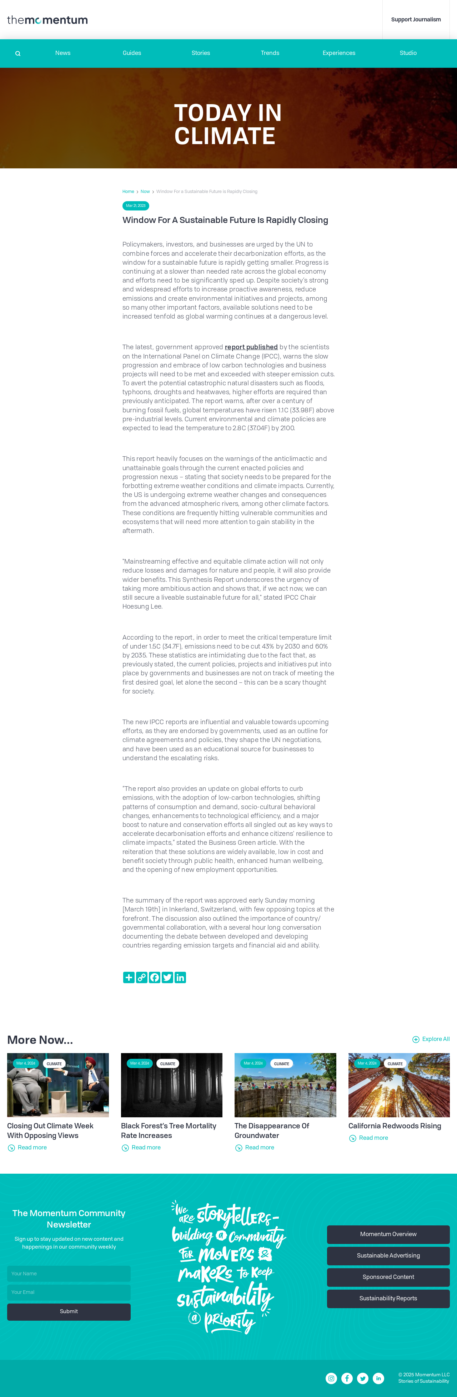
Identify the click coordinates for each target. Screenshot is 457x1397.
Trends (270, 53)
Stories (201, 53)
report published (251, 346)
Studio (408, 53)
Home (128, 192)
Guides (132, 53)
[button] (63, 53)
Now (145, 192)
